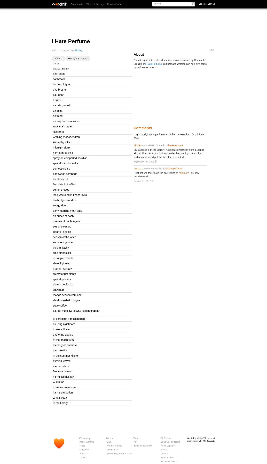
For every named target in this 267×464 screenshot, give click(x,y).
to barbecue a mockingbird (69, 318)
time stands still (62, 252)
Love (211, 49)
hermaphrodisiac (63, 152)
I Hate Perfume (153, 64)
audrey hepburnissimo (66, 121)
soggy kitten (60, 205)
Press (82, 445)
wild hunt (58, 382)
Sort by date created (78, 58)
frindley (78, 50)
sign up (148, 134)
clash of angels (62, 231)
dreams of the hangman (67, 221)
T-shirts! (83, 457)
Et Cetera (165, 438)
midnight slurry (61, 147)
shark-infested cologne (66, 300)
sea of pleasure (62, 226)
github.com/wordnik (143, 445)
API (135, 442)
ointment (58, 116)
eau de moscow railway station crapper (76, 310)
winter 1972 (60, 397)
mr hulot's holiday (63, 376)
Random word (114, 4)
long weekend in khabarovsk (70, 195)
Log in (137, 134)
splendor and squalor (65, 163)
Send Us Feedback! (170, 442)
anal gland (59, 73)
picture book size (63, 284)
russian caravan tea (64, 387)
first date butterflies (64, 184)
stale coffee (60, 305)
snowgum (59, 289)
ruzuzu (137, 168)
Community (77, 4)
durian (56, 63)
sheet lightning (61, 263)
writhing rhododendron (66, 137)
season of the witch (64, 237)
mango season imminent (67, 295)
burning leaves (61, 361)
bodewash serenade (65, 173)
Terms (164, 449)
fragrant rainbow (62, 268)
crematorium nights (64, 274)
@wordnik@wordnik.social (119, 453)
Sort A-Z (58, 58)
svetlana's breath (63, 126)
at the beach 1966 (64, 339)
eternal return (61, 366)
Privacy (164, 453)
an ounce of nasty (63, 216)
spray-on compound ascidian (70, 158)
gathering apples (63, 334)
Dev (135, 438)
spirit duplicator (62, 279)
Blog (109, 442)
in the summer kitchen (66, 355)
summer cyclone (63, 242)
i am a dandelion (63, 392)
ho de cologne (61, 84)
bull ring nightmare (64, 324)
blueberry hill (60, 179)
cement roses (61, 189)
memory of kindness (65, 345)
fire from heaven (62, 371)
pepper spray (61, 68)
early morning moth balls (67, 210)
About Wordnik (87, 442)
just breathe (60, 350)
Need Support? (168, 445)
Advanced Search (169, 461)
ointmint (57, 110)
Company (84, 438)
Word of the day (95, 4)
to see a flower (61, 329)
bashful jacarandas (64, 200)
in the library (60, 403)
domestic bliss (61, 168)
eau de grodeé (61, 105)
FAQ (82, 453)
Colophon (84, 449)
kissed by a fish (62, 142)
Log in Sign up (207, 4)
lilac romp (59, 131)
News (109, 438)
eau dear (58, 94)
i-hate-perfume (175, 145)
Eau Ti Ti (58, 100)
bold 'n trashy (61, 247)
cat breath (59, 79)
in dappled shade (63, 258)
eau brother (60, 89)
